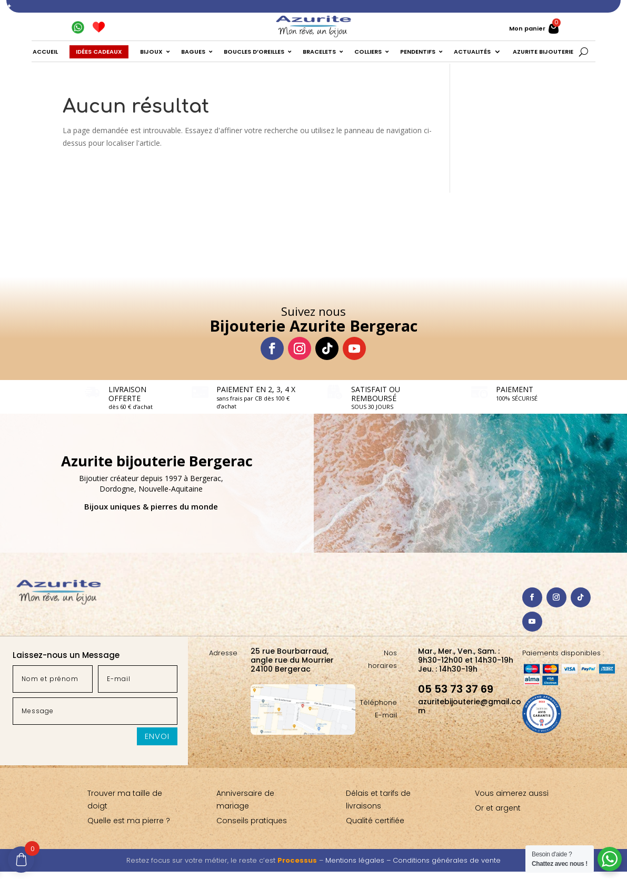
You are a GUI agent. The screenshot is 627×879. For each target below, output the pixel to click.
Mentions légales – (359, 860)
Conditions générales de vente (447, 860)
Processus (297, 860)
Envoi (157, 736)
